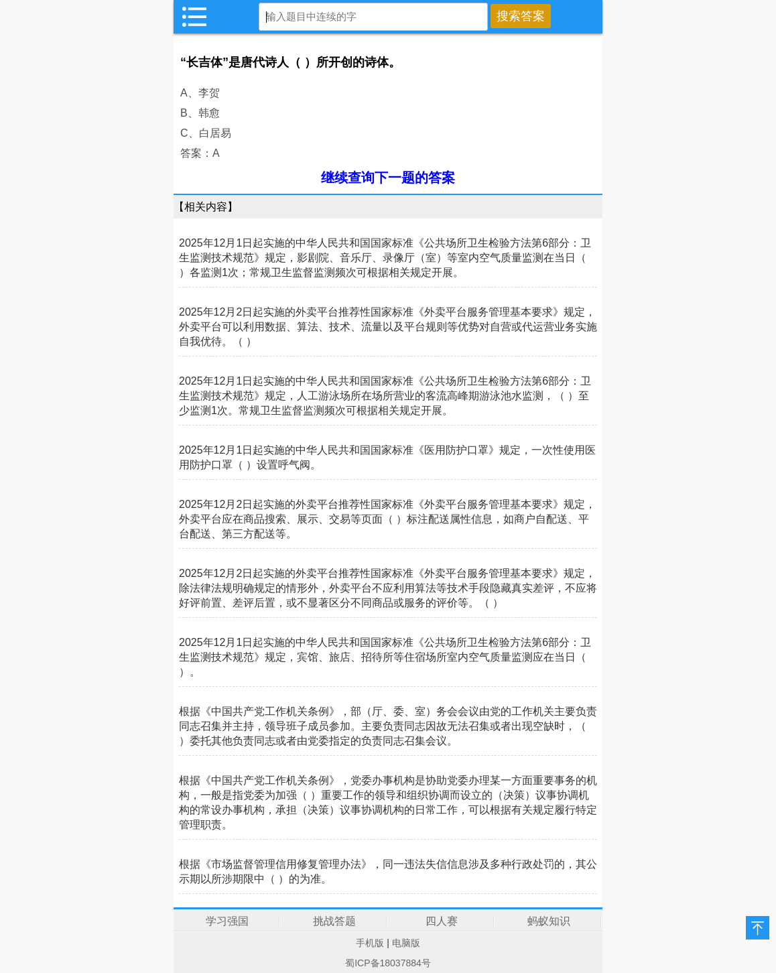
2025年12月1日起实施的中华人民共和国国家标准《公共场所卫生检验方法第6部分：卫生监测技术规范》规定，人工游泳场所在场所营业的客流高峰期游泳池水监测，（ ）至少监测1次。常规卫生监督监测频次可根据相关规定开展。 (385, 395)
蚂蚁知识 (548, 921)
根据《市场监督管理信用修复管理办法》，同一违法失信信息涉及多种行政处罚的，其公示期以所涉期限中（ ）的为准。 (388, 871)
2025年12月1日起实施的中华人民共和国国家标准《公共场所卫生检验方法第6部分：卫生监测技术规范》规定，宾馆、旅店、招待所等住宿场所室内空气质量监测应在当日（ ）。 (385, 657)
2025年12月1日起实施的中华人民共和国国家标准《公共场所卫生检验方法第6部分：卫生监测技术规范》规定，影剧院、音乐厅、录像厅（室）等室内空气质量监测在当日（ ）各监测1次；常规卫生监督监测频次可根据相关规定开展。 (385, 257)
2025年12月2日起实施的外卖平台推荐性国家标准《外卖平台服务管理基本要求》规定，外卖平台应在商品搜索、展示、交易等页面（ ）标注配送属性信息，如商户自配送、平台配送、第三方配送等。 (387, 519)
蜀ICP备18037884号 (388, 963)
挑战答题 (334, 921)
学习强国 (227, 921)
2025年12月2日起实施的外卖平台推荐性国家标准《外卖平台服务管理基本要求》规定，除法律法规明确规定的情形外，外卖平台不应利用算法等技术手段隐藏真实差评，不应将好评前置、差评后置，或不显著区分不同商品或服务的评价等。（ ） (388, 588)
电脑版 (406, 942)
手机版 (370, 942)
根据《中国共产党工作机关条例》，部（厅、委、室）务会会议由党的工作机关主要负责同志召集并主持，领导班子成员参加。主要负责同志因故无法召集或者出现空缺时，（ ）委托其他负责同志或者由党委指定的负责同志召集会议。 (388, 726)
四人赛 (442, 921)
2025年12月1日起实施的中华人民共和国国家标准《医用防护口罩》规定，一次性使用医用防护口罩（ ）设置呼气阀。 (387, 457)
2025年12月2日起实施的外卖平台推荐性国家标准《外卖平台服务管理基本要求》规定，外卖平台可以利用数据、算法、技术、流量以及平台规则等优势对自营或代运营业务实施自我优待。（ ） (388, 326)
